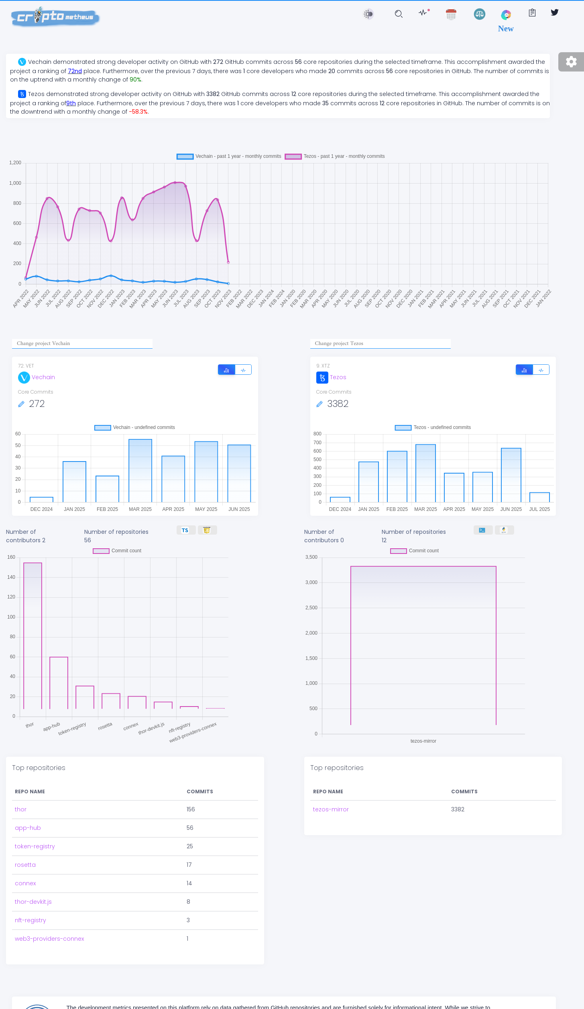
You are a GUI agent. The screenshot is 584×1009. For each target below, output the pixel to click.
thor (20, 809)
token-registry (35, 846)
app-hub (28, 828)
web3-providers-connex (49, 939)
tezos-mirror (331, 809)
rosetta (25, 865)
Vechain (36, 377)
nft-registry (30, 920)
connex (25, 883)
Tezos (331, 377)
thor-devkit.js (33, 902)
